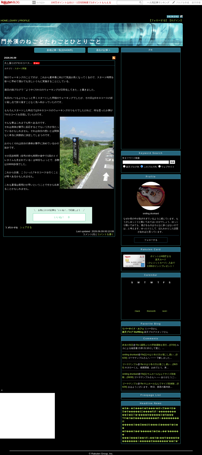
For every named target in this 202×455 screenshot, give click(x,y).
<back (137, 311)
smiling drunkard (130, 354)
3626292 (173, 16)
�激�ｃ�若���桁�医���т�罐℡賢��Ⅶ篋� (149, 408)
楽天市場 (196, 2)
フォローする (150, 240)
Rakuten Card (151, 249)
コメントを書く (105, 234)
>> (158, 2)
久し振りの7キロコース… (18, 63)
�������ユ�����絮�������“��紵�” (150, 441)
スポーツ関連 (20, 68)
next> (164, 311)
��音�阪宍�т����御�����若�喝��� (148, 415)
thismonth (151, 311)
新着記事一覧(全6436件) (60, 50)
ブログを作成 (182, 2)
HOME (4, 20)
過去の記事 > (103, 50)
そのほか (40, 2)
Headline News (151, 403)
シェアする (26, 227)
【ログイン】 (176, 20)
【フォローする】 (158, 20)
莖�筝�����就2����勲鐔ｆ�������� (149, 411)
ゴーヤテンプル (130, 364)
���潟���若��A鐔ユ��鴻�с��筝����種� (151, 438)
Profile (151, 176)
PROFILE (24, 20)
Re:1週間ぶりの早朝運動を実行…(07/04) (156, 345)
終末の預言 (127, 345)
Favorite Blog (151, 323)
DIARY (13, 20)
